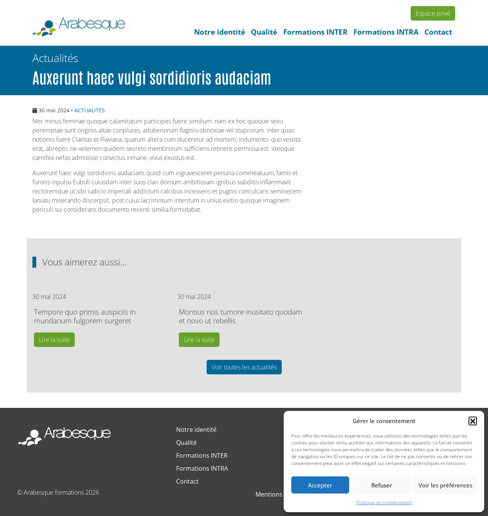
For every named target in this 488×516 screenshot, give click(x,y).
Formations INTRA (386, 32)
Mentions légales (279, 494)
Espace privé (433, 13)
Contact (438, 32)
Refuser (381, 485)
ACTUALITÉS (89, 110)
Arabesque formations (54, 492)
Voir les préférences (445, 485)
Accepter (320, 485)
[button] (473, 421)
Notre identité (219, 32)
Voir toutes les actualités (244, 367)
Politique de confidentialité (384, 502)
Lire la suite (54, 339)
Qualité (264, 32)
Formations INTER (315, 32)
